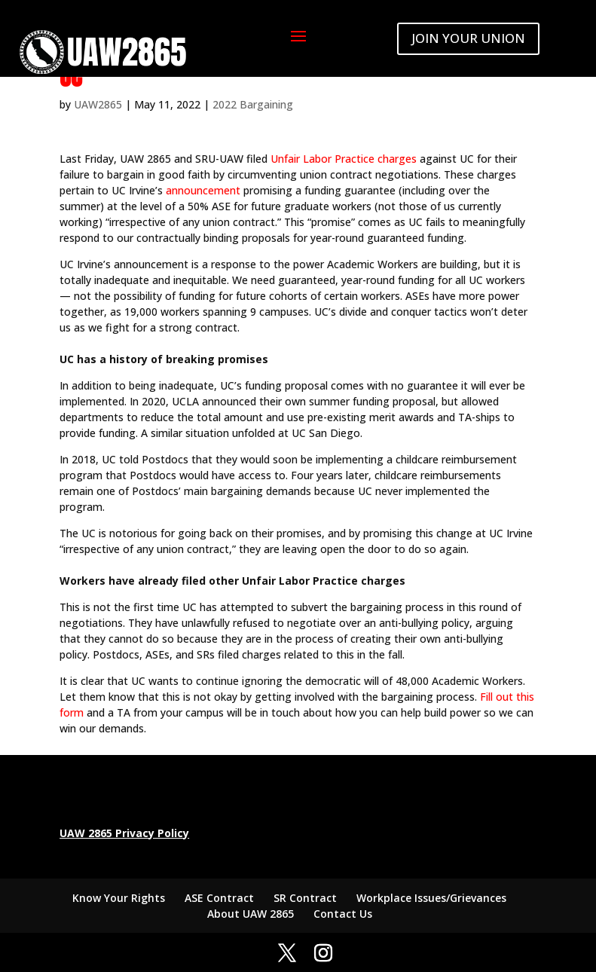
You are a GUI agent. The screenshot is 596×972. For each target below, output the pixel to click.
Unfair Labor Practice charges (343, 158)
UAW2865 (98, 104)
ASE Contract (219, 898)
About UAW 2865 (250, 913)
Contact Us (342, 913)
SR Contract (305, 898)
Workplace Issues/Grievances (431, 898)
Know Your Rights (118, 898)
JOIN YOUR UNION (468, 38)
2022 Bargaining (252, 104)
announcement (203, 190)
